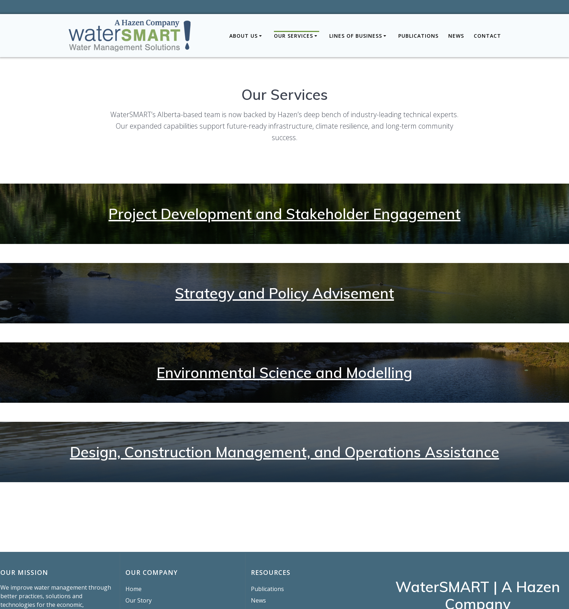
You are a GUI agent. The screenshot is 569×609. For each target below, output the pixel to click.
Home (133, 589)
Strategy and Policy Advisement (284, 293)
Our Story (138, 600)
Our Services (293, 35)
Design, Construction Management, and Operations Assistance (284, 452)
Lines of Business (355, 35)
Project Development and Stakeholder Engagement (284, 213)
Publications (418, 35)
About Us (243, 35)
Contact (487, 35)
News (456, 35)
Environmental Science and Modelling (284, 372)
